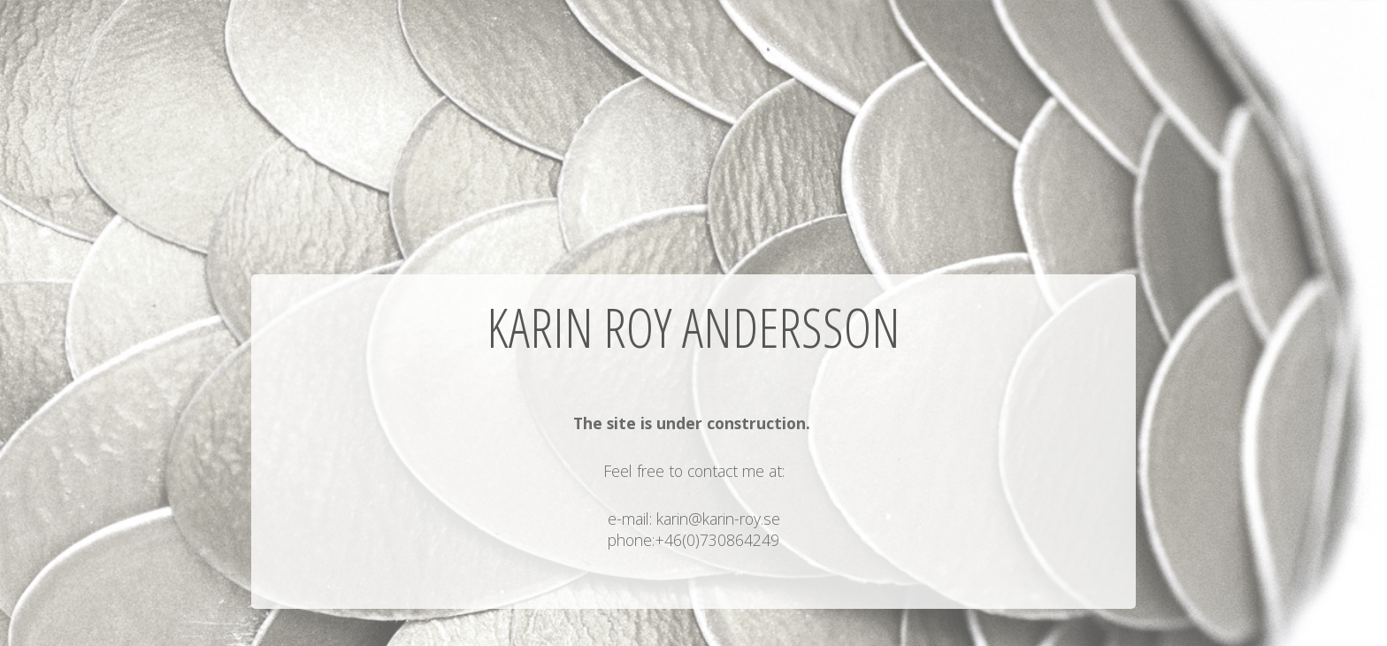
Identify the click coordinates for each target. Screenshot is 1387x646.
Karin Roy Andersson (693, 327)
